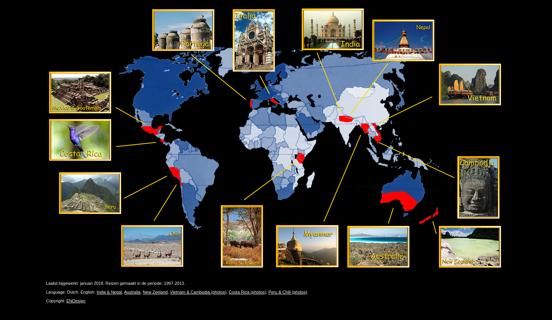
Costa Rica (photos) (247, 292)
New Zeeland (155, 292)
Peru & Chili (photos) (287, 292)
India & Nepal (109, 292)
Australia (132, 292)
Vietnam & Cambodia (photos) (198, 292)
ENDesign (75, 301)
